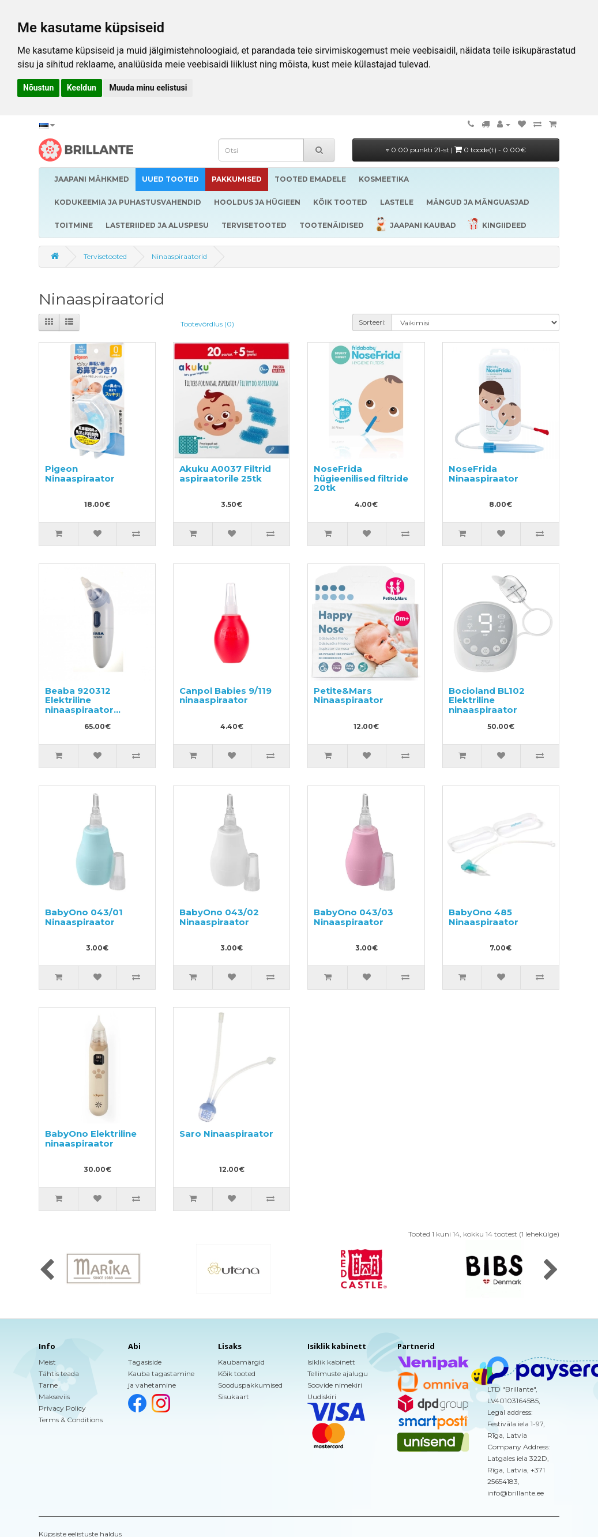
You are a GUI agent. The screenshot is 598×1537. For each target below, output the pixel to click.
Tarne (48, 1385)
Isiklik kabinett (331, 1362)
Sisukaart (233, 1396)
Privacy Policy (62, 1408)
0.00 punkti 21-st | (456, 149)
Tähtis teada (59, 1373)
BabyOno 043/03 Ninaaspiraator (353, 917)
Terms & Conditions (71, 1419)
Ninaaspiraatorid (179, 256)
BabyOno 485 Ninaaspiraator (483, 917)
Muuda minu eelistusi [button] (148, 87)
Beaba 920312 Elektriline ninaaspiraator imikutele (79, 705)
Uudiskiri (321, 1396)
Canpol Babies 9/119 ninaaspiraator (225, 695)
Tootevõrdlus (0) (207, 324)
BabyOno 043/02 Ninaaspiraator (219, 917)
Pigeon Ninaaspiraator (80, 473)
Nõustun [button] (38, 87)
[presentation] (47, 1270)
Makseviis (54, 1396)
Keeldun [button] (81, 87)
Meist (47, 1362)
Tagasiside (144, 1362)
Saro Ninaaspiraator (226, 1133)
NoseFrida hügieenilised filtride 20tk (361, 478)
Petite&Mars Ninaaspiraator (348, 695)
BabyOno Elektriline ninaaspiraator (91, 1138)
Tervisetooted (105, 256)
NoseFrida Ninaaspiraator (483, 473)
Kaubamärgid (241, 1362)
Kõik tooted (236, 1373)
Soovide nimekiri (334, 1385)
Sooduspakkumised (250, 1385)
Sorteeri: (372, 322)
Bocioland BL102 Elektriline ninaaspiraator (487, 700)
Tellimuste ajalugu (337, 1373)
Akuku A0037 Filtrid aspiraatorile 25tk (225, 473)
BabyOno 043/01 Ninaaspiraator (84, 917)
